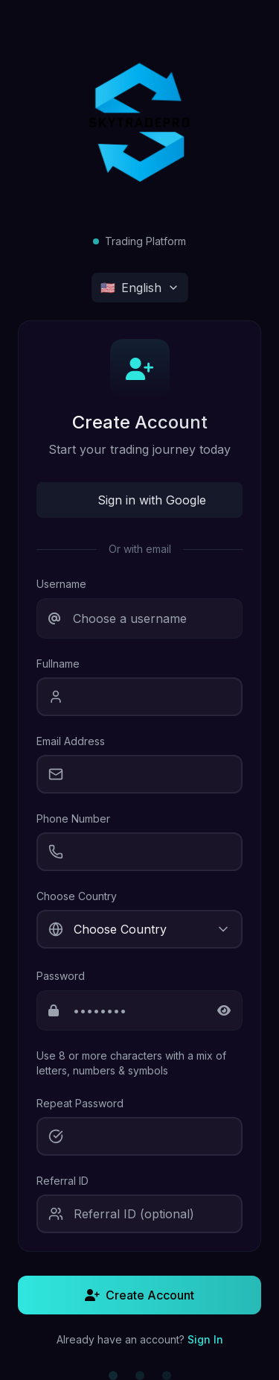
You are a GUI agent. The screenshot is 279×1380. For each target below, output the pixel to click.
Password (60, 975)
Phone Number (73, 818)
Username (61, 583)
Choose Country (76, 896)
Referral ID (62, 1180)
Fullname (58, 663)
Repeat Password (80, 1103)
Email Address (70, 741)
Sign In (205, 1339)
